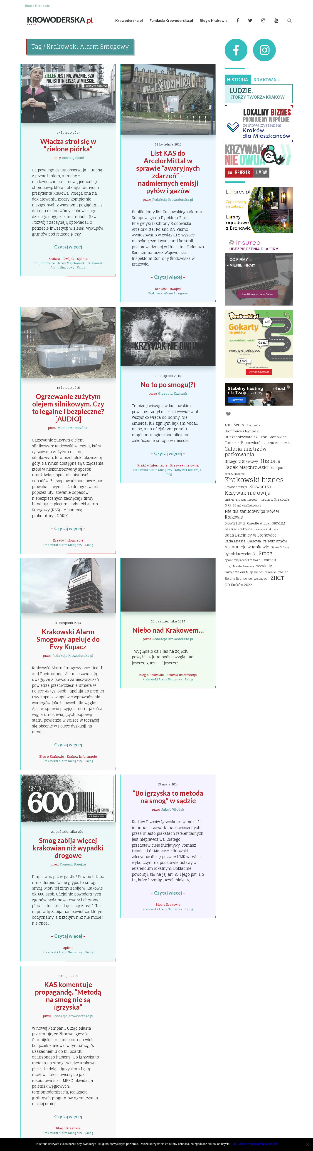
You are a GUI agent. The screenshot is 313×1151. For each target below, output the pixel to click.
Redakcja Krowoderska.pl (172, 199)
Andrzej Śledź (73, 157)
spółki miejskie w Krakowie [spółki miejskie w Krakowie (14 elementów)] (242, 560)
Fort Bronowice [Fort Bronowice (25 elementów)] (274, 437)
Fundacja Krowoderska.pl (171, 20)
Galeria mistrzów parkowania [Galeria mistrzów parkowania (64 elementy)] (246, 452)
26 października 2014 (168, 621)
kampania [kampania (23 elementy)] (279, 468)
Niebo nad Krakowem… (168, 630)
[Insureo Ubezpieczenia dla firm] (259, 271)
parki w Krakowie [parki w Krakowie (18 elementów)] (238, 529)
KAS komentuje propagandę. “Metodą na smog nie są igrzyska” (69, 995)
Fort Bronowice (43, 263)
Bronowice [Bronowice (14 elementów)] (253, 425)
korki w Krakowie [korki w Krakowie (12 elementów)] (235, 473)
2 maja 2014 (68, 975)
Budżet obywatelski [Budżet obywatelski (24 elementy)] (242, 437)
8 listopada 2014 (68, 623)
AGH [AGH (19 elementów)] (228, 425)
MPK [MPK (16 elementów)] (228, 505)
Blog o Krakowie (213, 20)
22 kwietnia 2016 (168, 144)
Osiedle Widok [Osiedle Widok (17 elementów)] (258, 523)
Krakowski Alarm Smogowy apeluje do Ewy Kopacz (69, 639)
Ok (235, 1144)
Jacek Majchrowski (72, 263)
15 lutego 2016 (68, 387)
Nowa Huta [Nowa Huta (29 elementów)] (235, 523)
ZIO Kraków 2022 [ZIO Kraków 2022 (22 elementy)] (238, 585)
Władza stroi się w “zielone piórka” (69, 145)
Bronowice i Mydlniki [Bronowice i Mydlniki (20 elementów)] (242, 431)
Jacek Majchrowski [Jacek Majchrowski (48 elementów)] (246, 468)
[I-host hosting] (259, 394)
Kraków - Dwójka (61, 258)
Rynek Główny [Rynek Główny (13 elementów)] (280, 547)
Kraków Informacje (68, 540)
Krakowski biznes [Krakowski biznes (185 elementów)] (254, 480)
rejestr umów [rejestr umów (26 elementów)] (275, 541)
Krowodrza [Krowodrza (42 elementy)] (260, 487)
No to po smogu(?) (167, 384)
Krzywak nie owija (184, 465)
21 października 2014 (68, 831)
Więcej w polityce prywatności (258, 1144)
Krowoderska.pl (129, 20)
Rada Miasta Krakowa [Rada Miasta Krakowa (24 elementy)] (243, 541)
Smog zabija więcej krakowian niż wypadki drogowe (68, 847)
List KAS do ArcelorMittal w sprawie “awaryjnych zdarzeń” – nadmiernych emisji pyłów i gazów (168, 172)
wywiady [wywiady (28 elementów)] (264, 566)
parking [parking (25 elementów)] (279, 523)
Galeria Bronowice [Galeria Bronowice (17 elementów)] (277, 443)
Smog (81, 267)
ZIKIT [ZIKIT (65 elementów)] (277, 578)
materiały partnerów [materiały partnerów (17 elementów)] (241, 499)
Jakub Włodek (172, 809)
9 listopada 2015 (168, 376)
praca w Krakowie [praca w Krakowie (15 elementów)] (266, 529)
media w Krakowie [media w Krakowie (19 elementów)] (274, 499)
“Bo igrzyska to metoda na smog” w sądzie (169, 797)
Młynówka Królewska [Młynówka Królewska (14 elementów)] (247, 505)
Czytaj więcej (68, 246)
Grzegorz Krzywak (172, 393)
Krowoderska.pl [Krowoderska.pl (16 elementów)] (236, 487)
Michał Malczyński (73, 428)
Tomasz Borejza (73, 864)
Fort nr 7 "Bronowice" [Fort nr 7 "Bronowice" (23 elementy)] (242, 443)
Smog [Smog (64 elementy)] (265, 554)
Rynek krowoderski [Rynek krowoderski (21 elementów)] (240, 554)
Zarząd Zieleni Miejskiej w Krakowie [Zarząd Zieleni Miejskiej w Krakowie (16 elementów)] (250, 572)
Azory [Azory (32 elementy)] (239, 425)
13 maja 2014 (168, 784)
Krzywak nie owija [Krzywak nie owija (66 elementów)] (248, 493)
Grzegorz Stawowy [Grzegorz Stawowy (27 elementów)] (241, 462)
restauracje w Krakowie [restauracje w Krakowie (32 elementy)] (247, 547)
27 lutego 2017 (68, 132)
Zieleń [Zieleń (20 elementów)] (283, 572)
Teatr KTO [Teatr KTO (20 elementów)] (269, 560)
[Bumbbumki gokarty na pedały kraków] (259, 344)
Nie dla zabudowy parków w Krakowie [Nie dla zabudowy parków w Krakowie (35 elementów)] (252, 514)
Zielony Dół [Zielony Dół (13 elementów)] (261, 579)
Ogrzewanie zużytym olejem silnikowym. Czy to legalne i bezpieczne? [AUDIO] (69, 407)
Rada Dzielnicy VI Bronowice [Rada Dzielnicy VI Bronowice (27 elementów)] (250, 535)
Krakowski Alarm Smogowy (168, 293)
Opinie (82, 258)
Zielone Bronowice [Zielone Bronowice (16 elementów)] (238, 578)
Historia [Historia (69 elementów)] (270, 461)
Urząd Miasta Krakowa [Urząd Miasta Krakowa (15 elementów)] (239, 566)
